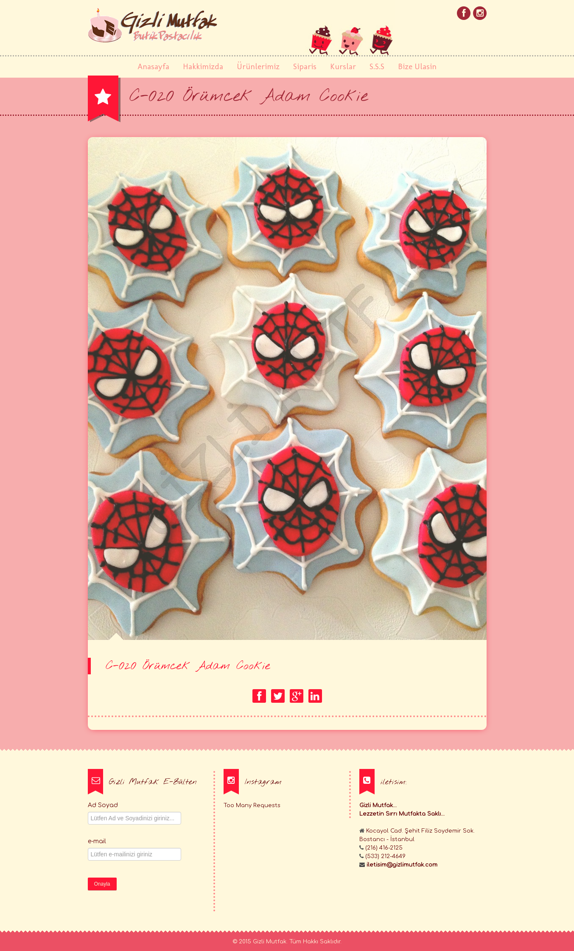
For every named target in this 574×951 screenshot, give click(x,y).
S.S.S (377, 66)
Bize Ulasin (417, 66)
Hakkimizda (203, 66)
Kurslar (343, 66)
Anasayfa (153, 66)
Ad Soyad (103, 805)
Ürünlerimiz (258, 66)
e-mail (97, 841)
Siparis (304, 66)
